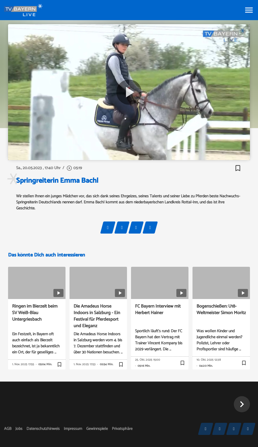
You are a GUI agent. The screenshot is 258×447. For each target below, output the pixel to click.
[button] (242, 404)
